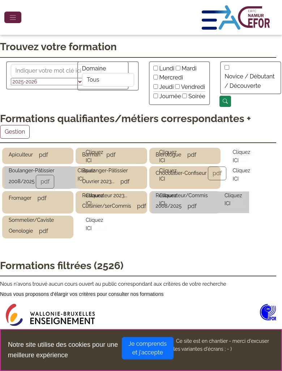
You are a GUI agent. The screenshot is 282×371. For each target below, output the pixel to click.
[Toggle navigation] (12, 17)
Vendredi (193, 86)
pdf (43, 154)
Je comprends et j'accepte (147, 348)
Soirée (196, 96)
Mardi (189, 68)
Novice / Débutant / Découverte (249, 81)
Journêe (170, 96)
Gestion (15, 131)
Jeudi (166, 86)
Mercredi (171, 77)
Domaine (94, 68)
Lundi (167, 68)
